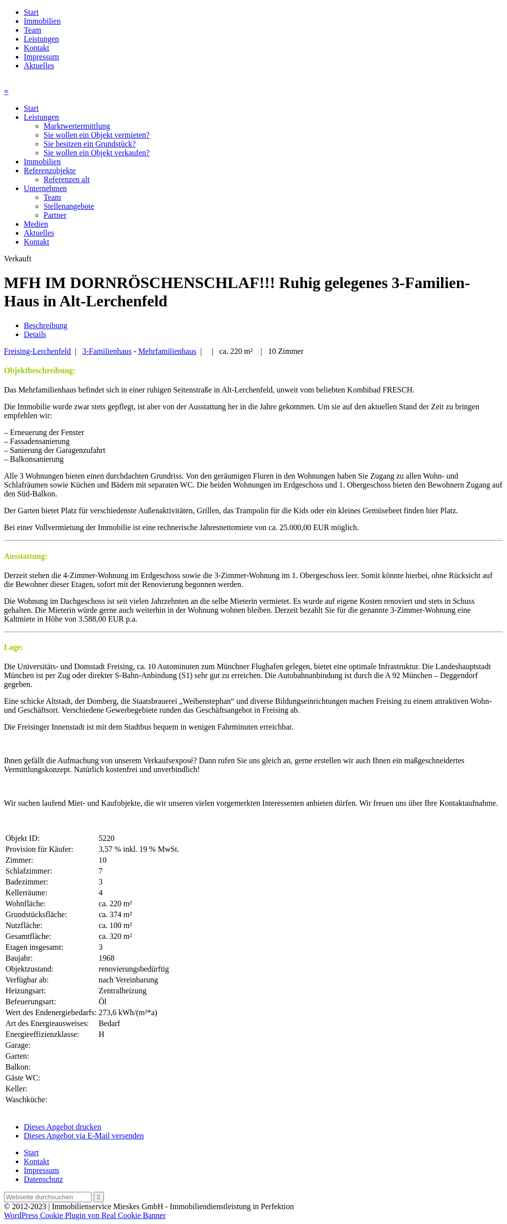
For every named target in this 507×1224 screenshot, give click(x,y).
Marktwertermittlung (77, 126)
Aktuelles (39, 65)
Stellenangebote (69, 206)
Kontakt (37, 48)
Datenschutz (43, 1179)
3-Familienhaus (107, 351)
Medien (36, 224)
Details (35, 334)
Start (31, 12)
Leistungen (41, 39)
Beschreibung (45, 325)
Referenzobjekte (50, 170)
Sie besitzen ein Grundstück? (90, 144)
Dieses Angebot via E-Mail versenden (84, 1135)
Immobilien (42, 21)
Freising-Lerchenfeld (37, 351)
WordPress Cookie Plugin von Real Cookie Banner (85, 1215)
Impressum (41, 56)
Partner (55, 215)
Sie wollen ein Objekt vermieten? (97, 135)
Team (32, 30)
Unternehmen (45, 188)
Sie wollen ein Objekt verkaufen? (97, 152)
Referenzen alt (67, 179)
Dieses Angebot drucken (62, 1127)
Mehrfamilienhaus (167, 351)
